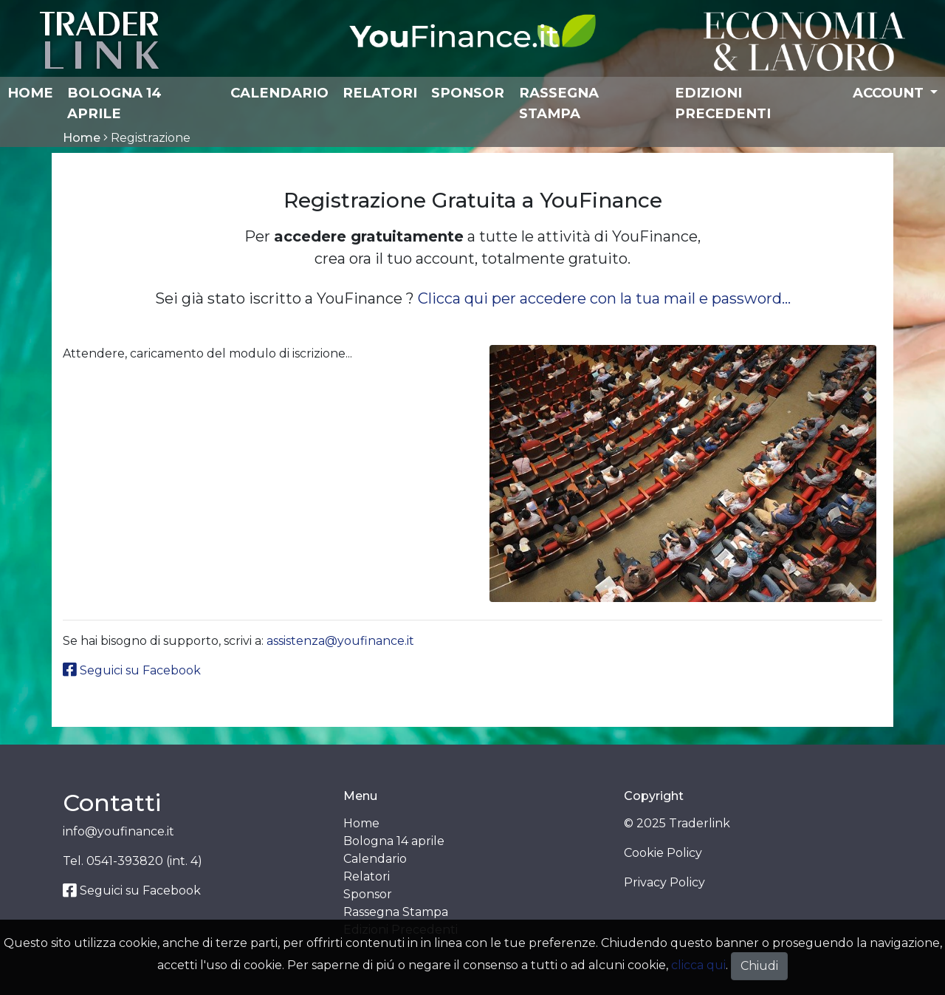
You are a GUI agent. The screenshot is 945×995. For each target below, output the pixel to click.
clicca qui (698, 965)
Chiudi (759, 966)
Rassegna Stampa (559, 103)
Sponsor (467, 92)
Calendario (279, 92)
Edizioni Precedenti (723, 103)
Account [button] (890, 92)
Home (30, 92)
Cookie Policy (663, 853)
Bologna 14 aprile (114, 103)
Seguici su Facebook (132, 670)
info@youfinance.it (118, 831)
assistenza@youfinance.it (340, 641)
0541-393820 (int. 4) (144, 861)
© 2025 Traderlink (677, 823)
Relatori (380, 92)
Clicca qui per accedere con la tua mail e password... (604, 298)
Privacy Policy (664, 882)
